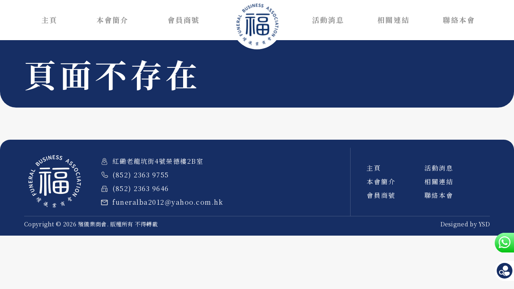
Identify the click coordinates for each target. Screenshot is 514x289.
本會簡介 (112, 20)
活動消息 (328, 20)
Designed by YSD (465, 224)
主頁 (49, 20)
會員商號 (183, 20)
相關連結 (393, 20)
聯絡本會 (459, 20)
